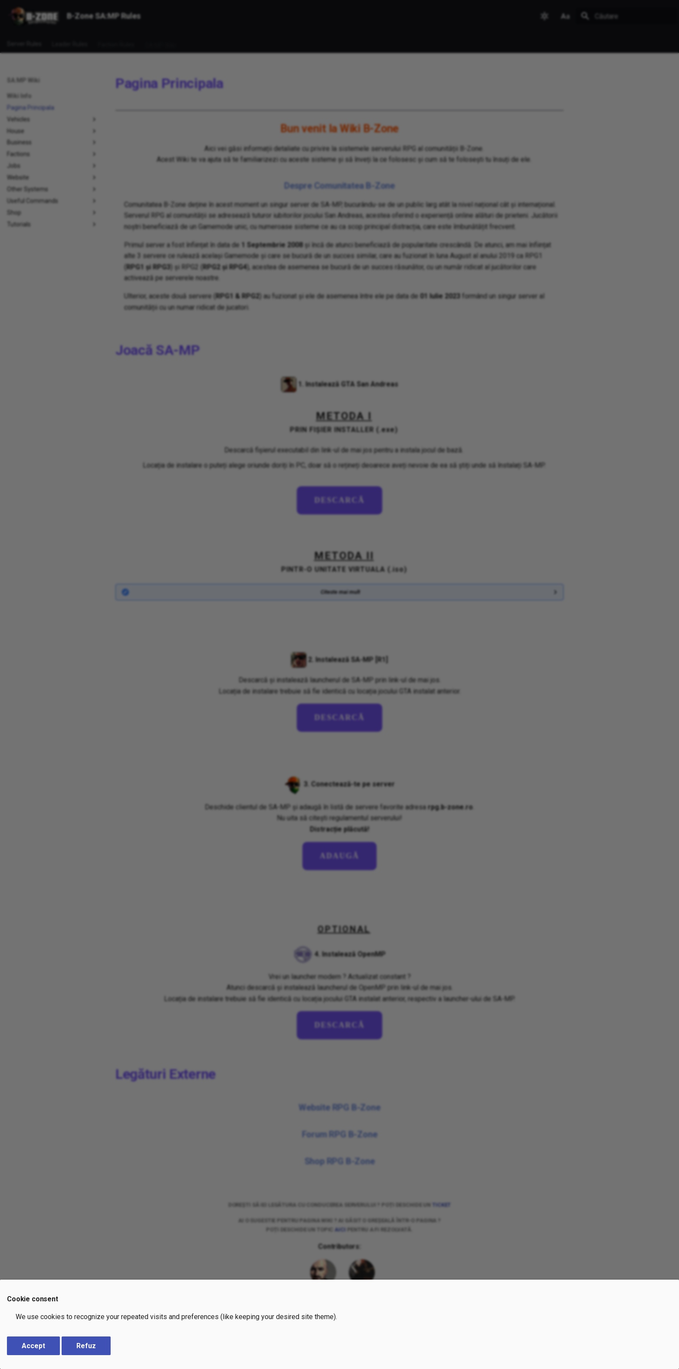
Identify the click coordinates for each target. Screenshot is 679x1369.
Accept (33, 1346)
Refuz (86, 1346)
